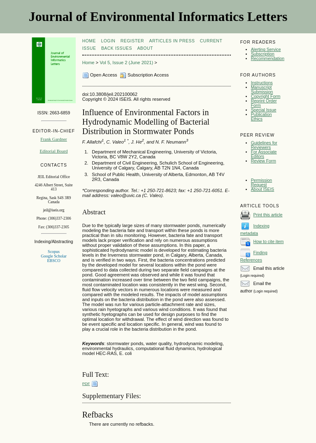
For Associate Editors (264, 154)
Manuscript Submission (262, 89)
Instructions (262, 83)
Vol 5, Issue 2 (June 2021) (126, 62)
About (145, 48)
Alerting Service (266, 49)
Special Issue (263, 110)
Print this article (268, 215)
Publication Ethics (261, 116)
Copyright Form (266, 96)
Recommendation (267, 58)
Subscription (262, 54)
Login (108, 41)
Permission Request (261, 182)
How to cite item (268, 241)
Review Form (263, 161)
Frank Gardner (53, 139)
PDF (86, 383)
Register (132, 41)
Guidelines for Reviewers (264, 145)
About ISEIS (262, 189)
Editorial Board (53, 150)
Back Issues (116, 48)
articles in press (172, 41)
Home (89, 41)
